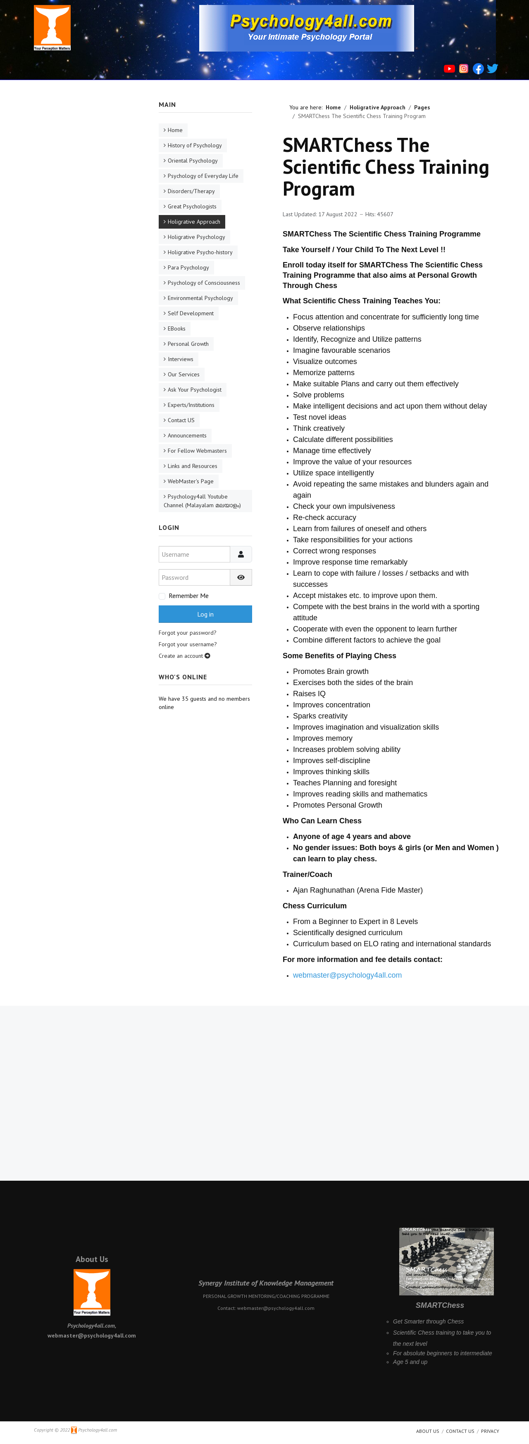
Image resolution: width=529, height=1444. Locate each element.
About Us (92, 1259)
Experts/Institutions (191, 405)
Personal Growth (188, 343)
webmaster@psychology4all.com (347, 975)
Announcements (187, 435)
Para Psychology (188, 267)
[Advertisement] (81, 223)
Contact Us (460, 1431)
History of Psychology (195, 145)
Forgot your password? (188, 632)
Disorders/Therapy (191, 191)
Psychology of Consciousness (204, 282)
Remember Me (189, 595)
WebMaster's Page (191, 481)
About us (427, 1431)
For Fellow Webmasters (197, 450)
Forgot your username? (188, 644)
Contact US (181, 420)
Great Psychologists (192, 206)
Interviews (180, 359)
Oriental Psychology (193, 160)
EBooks (177, 328)
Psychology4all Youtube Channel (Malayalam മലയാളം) (202, 501)
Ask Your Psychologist (195, 389)
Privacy (490, 1431)
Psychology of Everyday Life (203, 176)
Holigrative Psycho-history (200, 252)
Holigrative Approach (194, 221)
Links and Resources (192, 466)
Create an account (184, 655)
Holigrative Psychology (196, 237)
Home (175, 130)
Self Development (191, 313)
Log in (205, 614)
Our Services (184, 374)
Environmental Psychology (200, 298)
